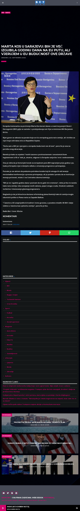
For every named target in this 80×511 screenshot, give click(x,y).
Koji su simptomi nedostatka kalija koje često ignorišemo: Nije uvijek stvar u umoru (36, 386)
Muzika (9, 344)
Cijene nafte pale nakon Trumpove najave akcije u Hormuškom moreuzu (31, 404)
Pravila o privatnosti (28, 500)
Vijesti (8, 12)
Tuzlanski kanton (14, 299)
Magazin (8, 326)
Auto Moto (11, 331)
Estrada (10, 335)
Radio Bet (6, 498)
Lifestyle (8, 358)
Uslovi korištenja (9, 500)
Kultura (8, 376)
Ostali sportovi (13, 322)
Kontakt (43, 500)
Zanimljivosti (12, 353)
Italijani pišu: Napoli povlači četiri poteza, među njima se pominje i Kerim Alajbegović (36, 395)
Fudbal (9, 313)
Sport (7, 308)
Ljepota (10, 362)
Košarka (10, 317)
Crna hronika (12, 304)
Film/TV (10, 340)
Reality (9, 349)
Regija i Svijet (12, 295)
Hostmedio (49, 498)
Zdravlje (10, 372)
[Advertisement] (40, 29)
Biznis (9, 290)
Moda (9, 367)
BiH (3, 12)
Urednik (16, 224)
